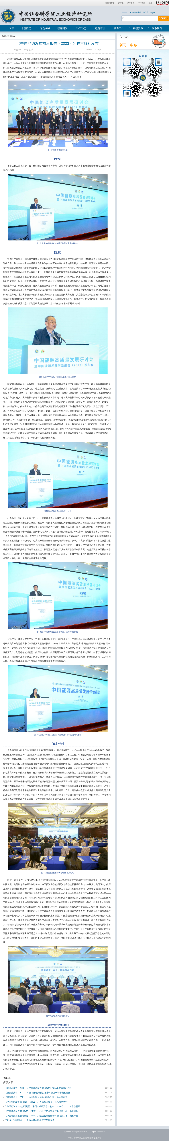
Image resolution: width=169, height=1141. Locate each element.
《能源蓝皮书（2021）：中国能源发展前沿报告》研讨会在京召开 (36, 1097)
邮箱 (150, 3)
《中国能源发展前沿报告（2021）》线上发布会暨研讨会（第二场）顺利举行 (41, 1115)
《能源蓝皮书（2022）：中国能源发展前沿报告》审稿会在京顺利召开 (38, 1088)
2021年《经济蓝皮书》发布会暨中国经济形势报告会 (30, 1120)
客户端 (121, 3)
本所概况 (27, 28)
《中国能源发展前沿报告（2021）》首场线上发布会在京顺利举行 (36, 1102)
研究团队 (63, 28)
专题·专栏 (45, 28)
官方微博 (130, 3)
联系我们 (157, 28)
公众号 (145, 12)
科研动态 (82, 28)
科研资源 (139, 28)
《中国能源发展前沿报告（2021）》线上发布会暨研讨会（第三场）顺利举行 (41, 1111)
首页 (11, 28)
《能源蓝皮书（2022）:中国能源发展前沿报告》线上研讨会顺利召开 (37, 1092)
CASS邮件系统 (135, 12)
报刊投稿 (141, 3)
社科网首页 (109, 3)
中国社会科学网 (161, 3)
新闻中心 (11, 36)
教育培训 (101, 28)
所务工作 (120, 28)
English (153, 12)
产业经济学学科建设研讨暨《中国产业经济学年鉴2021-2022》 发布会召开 (42, 1106)
